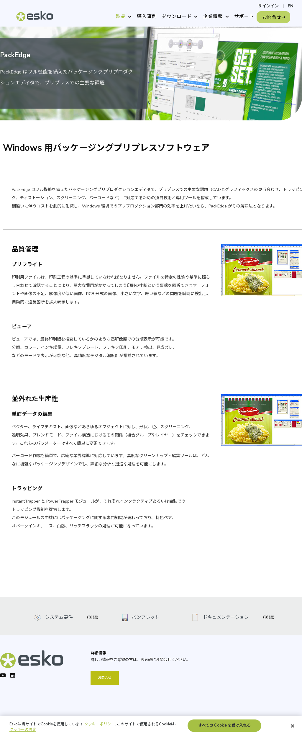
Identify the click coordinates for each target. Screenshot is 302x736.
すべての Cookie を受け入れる (224, 729)
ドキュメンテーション (225, 617)
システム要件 (58, 617)
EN (290, 6)
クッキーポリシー (99, 727)
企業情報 (213, 16)
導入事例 (147, 16)
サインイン (268, 6)
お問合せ (271, 17)
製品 (121, 16)
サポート (244, 16)
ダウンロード (177, 16)
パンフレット (145, 617)
